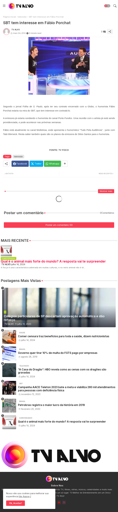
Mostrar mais (106, 191)
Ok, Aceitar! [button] (15, 503)
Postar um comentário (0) (59, 224)
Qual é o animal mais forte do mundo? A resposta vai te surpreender (53, 261)
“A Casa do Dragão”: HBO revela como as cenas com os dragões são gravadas (62, 371)
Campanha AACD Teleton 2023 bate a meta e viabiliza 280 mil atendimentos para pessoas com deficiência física (66, 389)
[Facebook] (20, 164)
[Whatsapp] (52, 164)
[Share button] (65, 164)
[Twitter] (36, 164)
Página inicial (9, 17)
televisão (22, 17)
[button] (107, 5)
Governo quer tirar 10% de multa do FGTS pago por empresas (57, 352)
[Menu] (4, 6)
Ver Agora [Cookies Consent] (24, 496)
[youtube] (59, 502)
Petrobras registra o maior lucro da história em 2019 (51, 405)
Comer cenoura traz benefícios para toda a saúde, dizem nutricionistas (63, 336)
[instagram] (64, 502)
